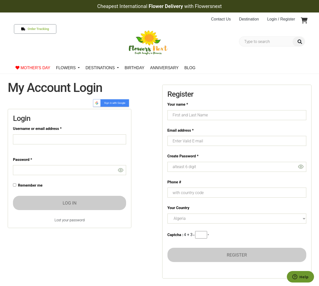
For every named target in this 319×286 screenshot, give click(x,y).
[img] (299, 41)
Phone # (174, 182)
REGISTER (237, 255)
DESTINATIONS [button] (100, 68)
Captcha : (175, 235)
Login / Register (281, 19)
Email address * (180, 130)
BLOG (189, 68)
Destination (249, 19)
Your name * (177, 104)
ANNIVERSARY (164, 68)
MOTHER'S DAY (32, 68)
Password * (22, 159)
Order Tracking (37, 29)
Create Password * (183, 156)
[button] (304, 20)
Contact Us (221, 19)
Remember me (29, 185)
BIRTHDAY (134, 68)
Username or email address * (37, 128)
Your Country (178, 208)
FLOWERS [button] (66, 68)
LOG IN (70, 203)
